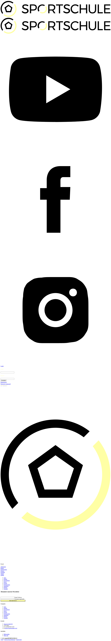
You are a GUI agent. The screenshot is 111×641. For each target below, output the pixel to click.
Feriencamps (4, 569)
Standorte (6, 586)
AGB (2, 639)
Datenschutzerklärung (9, 639)
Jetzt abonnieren (13, 600)
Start (5, 577)
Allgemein (3, 566)
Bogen (2, 568)
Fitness (2, 571)
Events (5, 583)
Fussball (3, 572)
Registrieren (4, 382)
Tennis (2, 573)
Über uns (6, 635)
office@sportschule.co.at (11, 628)
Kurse (5, 582)
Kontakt (6, 589)
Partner (5, 587)
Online (2, 575)
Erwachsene (7, 580)
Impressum (19, 639)
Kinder (5, 579)
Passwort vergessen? (6, 384)
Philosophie (7, 634)
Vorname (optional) (19, 599)
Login (2, 366)
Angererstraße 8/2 (8, 624)
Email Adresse (18, 597)
